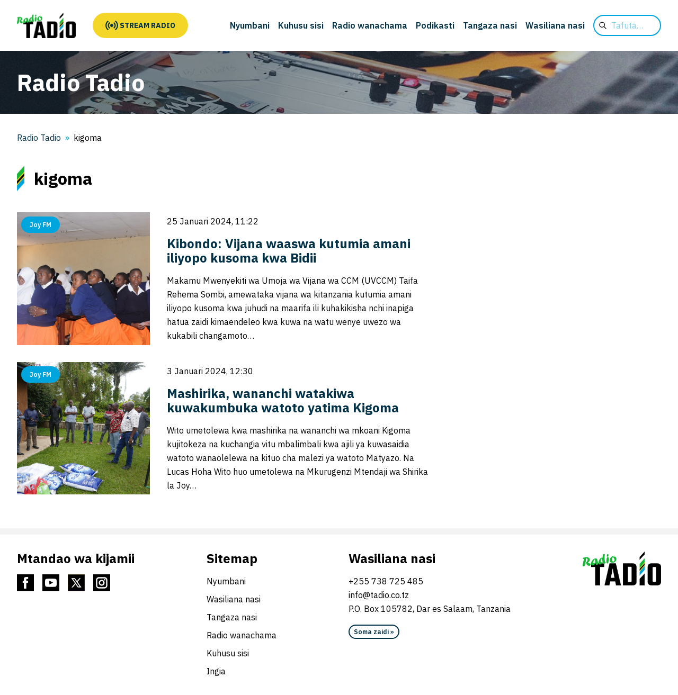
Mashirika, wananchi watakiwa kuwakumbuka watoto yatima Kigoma (283, 400)
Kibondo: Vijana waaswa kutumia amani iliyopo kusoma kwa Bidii (289, 250)
